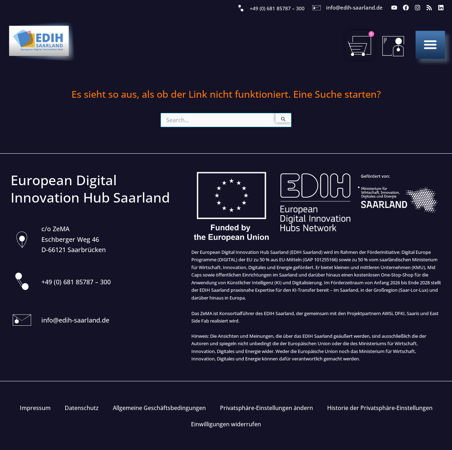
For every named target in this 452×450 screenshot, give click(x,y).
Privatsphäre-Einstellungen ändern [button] (266, 408)
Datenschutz (82, 408)
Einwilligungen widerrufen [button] (226, 424)
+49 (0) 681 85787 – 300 (277, 8)
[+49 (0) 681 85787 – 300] (241, 8)
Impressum (35, 408)
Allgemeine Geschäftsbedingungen (159, 408)
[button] (430, 44)
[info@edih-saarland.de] (316, 8)
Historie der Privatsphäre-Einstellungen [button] (380, 408)
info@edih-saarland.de (354, 7)
